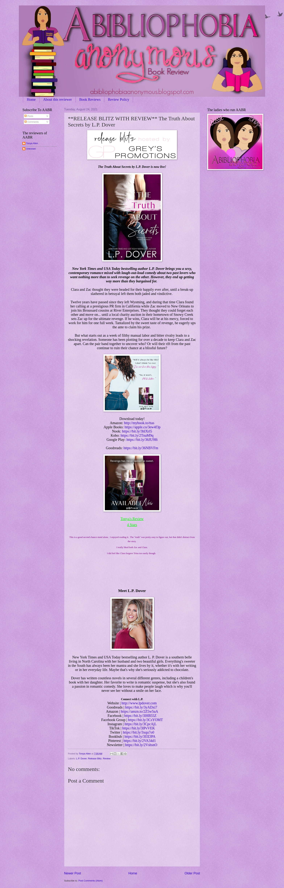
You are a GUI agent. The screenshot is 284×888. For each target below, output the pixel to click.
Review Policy (118, 99)
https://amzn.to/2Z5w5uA (139, 711)
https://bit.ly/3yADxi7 (141, 707)
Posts (28, 116)
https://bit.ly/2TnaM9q (137, 435)
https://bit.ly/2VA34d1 (139, 741)
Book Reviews (90, 99)
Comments (31, 122)
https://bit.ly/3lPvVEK (138, 728)
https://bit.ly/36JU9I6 (142, 440)
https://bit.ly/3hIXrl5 (137, 431)
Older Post (192, 873)
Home (31, 99)
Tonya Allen (32, 143)
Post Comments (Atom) (90, 880)
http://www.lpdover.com (139, 703)
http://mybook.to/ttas (139, 423)
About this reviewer (57, 99)
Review (106, 758)
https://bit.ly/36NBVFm (141, 448)
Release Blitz (95, 758)
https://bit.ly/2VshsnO (141, 745)
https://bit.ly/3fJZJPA (139, 736)
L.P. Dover (81, 758)
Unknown (31, 148)
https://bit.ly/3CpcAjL (140, 724)
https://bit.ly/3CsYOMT (145, 720)
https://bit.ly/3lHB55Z (140, 716)
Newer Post (72, 873)
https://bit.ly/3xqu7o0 (138, 732)
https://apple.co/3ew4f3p (142, 427)
